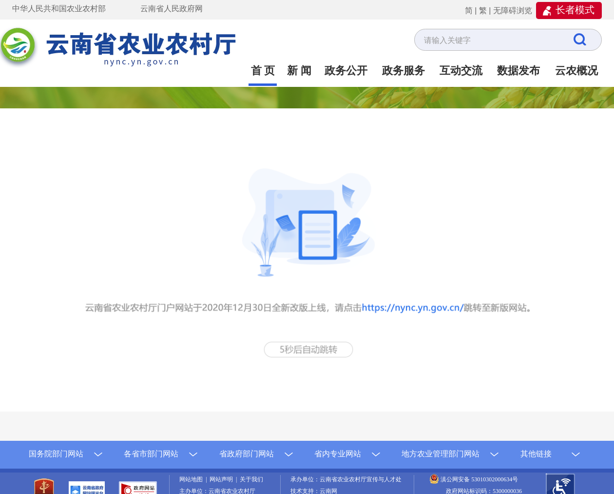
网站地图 (192, 479)
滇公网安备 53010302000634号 (479, 479)
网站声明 (223, 479)
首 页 (263, 70)
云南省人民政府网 (171, 8)
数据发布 (518, 70)
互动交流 (461, 70)
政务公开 (346, 70)
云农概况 (576, 70)
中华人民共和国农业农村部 (59, 8)
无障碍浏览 (512, 10)
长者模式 (575, 9)
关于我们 (251, 479)
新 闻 (299, 70)
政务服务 (403, 70)
